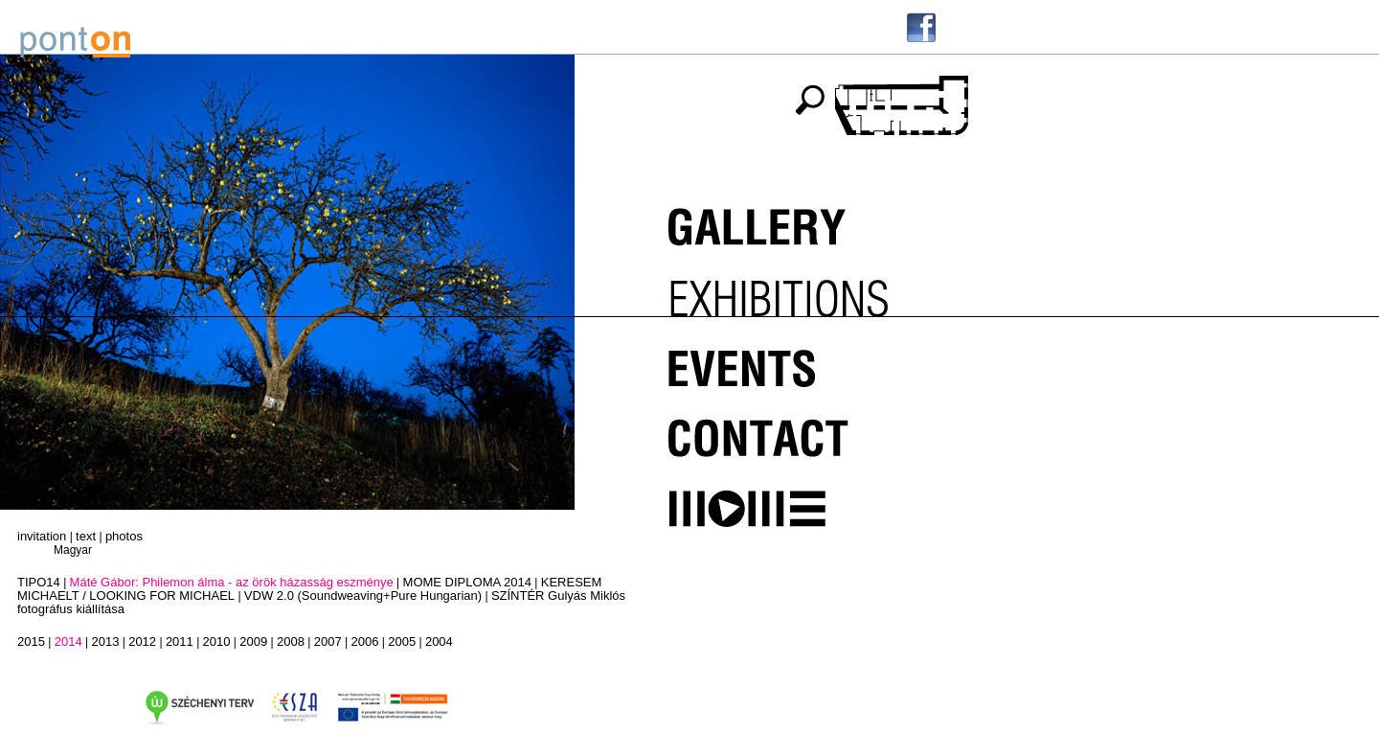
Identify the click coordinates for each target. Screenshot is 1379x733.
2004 (439, 641)
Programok (800, 360)
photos (124, 536)
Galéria (800, 222)
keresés (809, 99)
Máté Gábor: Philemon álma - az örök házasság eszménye (232, 582)
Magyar (73, 550)
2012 (142, 641)
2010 (217, 641)
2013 (105, 641)
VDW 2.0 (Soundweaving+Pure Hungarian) (363, 595)
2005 (402, 641)
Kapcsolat (800, 429)
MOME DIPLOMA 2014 (467, 582)
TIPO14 (38, 582)
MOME (800, 498)
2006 (364, 641)
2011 (179, 641)
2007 (328, 641)
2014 (68, 641)
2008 (291, 641)
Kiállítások (800, 291)
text (86, 536)
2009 (253, 641)
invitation (41, 536)
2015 (31, 641)
